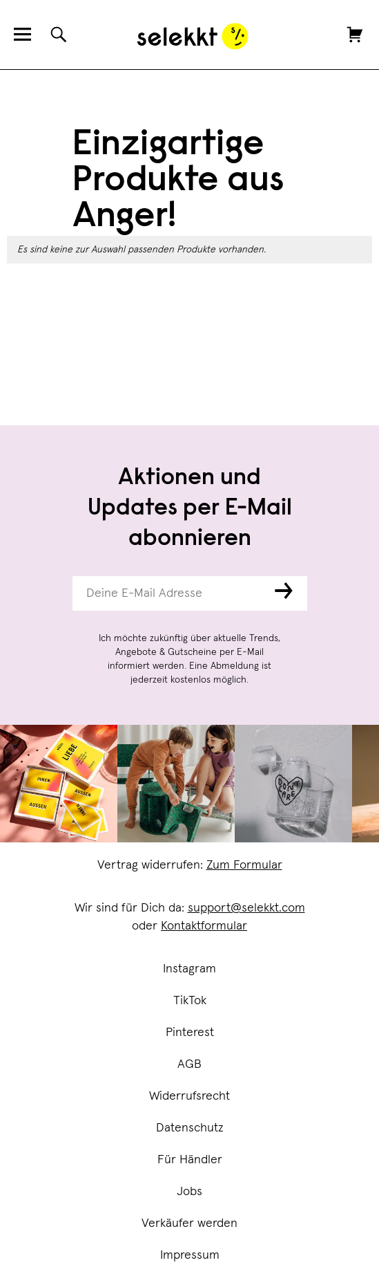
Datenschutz (190, 1128)
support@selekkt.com (246, 908)
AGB (189, 1064)
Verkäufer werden (189, 1223)
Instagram (189, 969)
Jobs (189, 1191)
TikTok (189, 1001)
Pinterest (190, 1032)
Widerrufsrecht (189, 1096)
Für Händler (189, 1160)
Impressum (190, 1255)
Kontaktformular (204, 926)
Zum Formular (244, 865)
